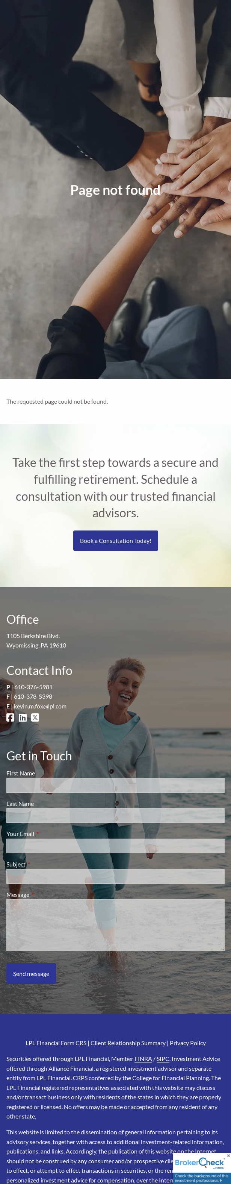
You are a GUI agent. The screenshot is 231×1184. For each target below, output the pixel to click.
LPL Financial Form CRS (56, 1042)
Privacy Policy (188, 1042)
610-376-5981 (33, 686)
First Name (20, 773)
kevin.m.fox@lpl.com (40, 706)
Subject (43, 864)
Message (44, 894)
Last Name (20, 803)
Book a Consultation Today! (115, 540)
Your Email (47, 833)
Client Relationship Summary (128, 1042)
